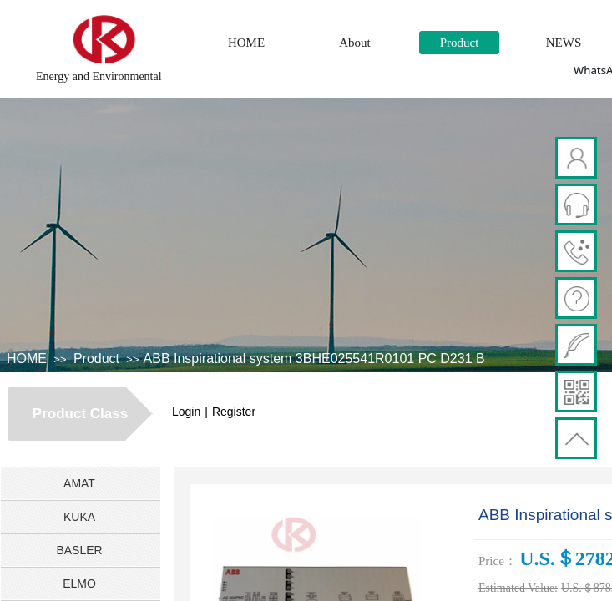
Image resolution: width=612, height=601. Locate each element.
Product (459, 42)
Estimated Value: (518, 588)
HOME (246, 42)
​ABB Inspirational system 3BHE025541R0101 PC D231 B (314, 358)
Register (233, 411)
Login (186, 411)
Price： (497, 561)
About (355, 42)
